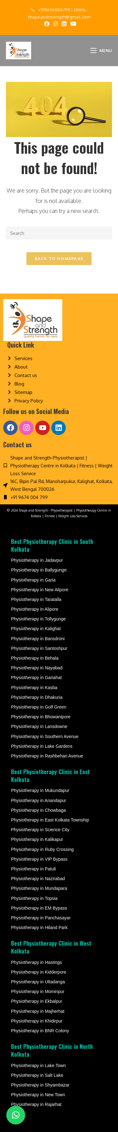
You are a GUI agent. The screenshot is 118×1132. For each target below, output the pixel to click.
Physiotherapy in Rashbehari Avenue (47, 755)
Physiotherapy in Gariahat (36, 677)
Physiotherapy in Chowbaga (38, 810)
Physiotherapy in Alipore (34, 609)
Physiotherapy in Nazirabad (38, 878)
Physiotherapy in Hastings (36, 962)
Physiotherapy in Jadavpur (37, 560)
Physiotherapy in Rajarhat (36, 1104)
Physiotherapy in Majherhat (38, 1011)
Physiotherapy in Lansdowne (39, 726)
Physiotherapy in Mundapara (39, 888)
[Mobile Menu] (101, 50)
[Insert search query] (59, 233)
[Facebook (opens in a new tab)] (46, 24)
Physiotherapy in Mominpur (38, 991)
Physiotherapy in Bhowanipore (40, 716)
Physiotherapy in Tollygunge (38, 618)
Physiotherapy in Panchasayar (40, 917)
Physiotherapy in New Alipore (39, 589)
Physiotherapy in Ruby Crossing (42, 849)
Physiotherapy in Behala (35, 658)
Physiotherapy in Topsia (34, 898)
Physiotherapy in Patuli (33, 868)
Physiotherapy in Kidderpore (38, 972)
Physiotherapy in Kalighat (36, 628)
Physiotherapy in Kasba (34, 687)
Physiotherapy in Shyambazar (40, 1084)
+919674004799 (54, 9)
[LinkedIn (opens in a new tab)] (64, 24)
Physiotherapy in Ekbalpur (36, 1001)
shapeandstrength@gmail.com (59, 16)
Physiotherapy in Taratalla (36, 599)
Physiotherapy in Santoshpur (39, 648)
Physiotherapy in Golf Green (38, 706)
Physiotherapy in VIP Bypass (39, 859)
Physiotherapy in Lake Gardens (41, 746)
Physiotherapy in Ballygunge (39, 569)
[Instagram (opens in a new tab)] (55, 24)
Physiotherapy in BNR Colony (40, 1030)
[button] (15, 1115)
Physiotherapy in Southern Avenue (45, 736)
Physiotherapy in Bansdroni (38, 638)
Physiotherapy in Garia (33, 579)
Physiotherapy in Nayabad (36, 667)
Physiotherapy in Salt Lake (37, 1075)
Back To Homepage (59, 258)
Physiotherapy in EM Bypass (39, 908)
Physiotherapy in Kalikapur (37, 839)
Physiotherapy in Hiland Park (39, 927)
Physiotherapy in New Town (38, 1094)
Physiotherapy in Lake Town (38, 1065)
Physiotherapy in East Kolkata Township (50, 819)
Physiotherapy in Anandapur (38, 800)
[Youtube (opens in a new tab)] (72, 24)
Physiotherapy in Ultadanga (38, 981)
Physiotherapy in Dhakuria (36, 697)
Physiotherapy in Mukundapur (40, 790)
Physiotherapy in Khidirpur (36, 1020)
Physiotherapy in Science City (40, 829)
